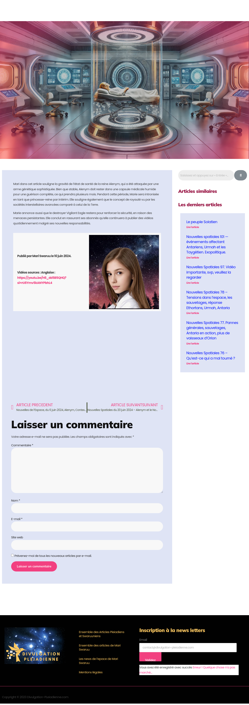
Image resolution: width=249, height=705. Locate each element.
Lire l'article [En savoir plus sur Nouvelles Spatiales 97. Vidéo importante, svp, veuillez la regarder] (192, 283)
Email (143, 641)
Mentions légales (91, 673)
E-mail (16, 520)
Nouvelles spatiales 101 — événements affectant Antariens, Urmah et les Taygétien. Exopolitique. (207, 244)
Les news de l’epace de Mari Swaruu (98, 662)
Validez (150, 661)
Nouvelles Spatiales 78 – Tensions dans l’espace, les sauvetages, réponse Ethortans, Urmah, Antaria (209, 300)
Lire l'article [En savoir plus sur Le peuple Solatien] (192, 227)
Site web (17, 538)
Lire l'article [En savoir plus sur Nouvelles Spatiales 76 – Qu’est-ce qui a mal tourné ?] (192, 363)
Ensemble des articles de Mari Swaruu (100, 649)
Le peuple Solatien (201, 221)
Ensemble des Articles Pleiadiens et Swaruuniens (101, 635)
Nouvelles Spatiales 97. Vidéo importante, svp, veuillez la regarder (211, 272)
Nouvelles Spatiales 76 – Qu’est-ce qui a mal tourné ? (210, 355)
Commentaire (22, 445)
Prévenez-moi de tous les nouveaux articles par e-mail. (52, 557)
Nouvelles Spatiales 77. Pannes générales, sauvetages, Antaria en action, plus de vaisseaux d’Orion (212, 330)
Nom (15, 501)
